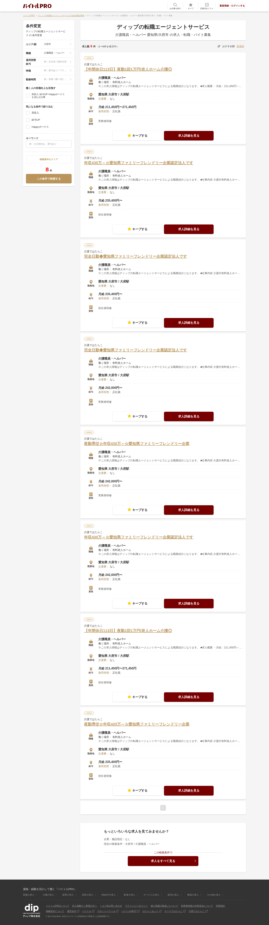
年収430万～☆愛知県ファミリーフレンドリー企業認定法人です (138, 163)
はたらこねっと (151, 911)
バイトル (86, 911)
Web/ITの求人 (109, 895)
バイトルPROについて (57, 906)
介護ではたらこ (197, 911)
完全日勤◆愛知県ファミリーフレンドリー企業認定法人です (135, 256)
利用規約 (220, 906)
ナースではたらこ (173, 911)
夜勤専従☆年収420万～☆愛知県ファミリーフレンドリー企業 (136, 724)
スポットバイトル (106, 911)
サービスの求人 (151, 895)
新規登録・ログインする (232, 5)
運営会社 (71, 911)
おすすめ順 (228, 46)
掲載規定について (55, 911)
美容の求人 (87, 895)
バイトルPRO (29, 16)
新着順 (240, 46)
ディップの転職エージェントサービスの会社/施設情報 (61, 16)
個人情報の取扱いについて (164, 906)
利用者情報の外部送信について (197, 906)
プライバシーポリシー (136, 906)
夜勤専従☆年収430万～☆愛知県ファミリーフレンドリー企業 (136, 444)
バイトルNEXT (129, 911)
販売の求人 (173, 895)
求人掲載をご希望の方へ (84, 906)
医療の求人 (28, 895)
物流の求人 (193, 895)
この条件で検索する (49, 178)
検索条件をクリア (49, 159)
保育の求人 (68, 895)
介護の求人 (48, 895)
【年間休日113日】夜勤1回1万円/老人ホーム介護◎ (128, 69)
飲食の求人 (129, 895)
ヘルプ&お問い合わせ (111, 906)
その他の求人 (214, 895)
